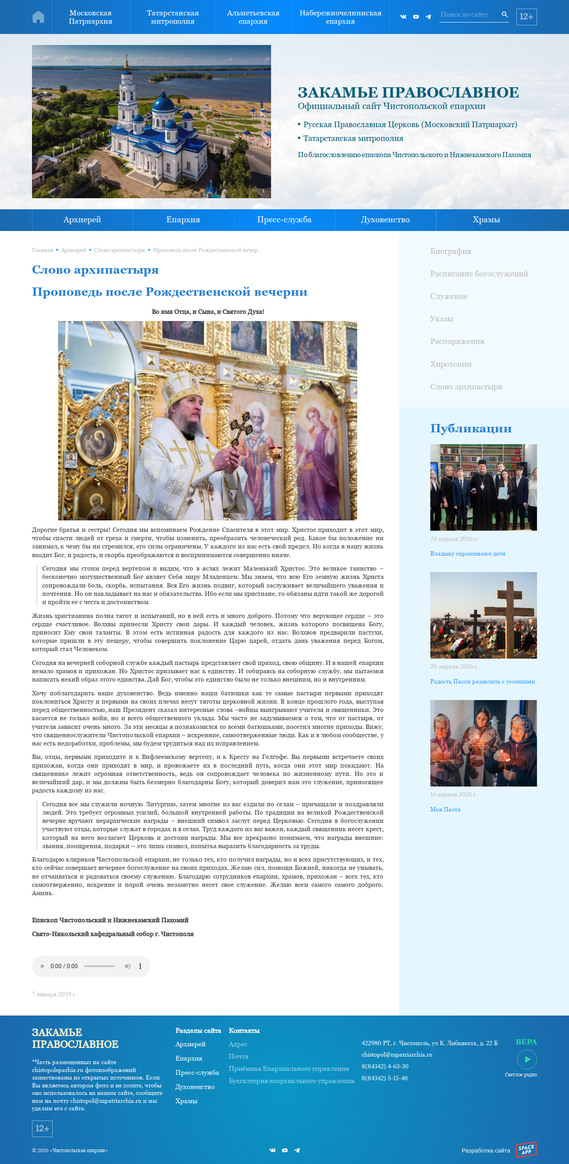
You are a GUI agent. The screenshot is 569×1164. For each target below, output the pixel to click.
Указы (441, 318)
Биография (450, 251)
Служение (449, 296)
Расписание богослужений (479, 273)
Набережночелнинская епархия (340, 17)
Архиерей (82, 219)
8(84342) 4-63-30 (385, 1066)
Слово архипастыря (119, 250)
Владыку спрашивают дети (467, 553)
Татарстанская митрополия (173, 17)
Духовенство (385, 219)
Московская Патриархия (90, 17)
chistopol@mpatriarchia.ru (397, 1054)
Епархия (183, 219)
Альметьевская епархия (253, 17)
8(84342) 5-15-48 (385, 1078)
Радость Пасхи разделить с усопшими (482, 681)
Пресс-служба (284, 219)
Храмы (486, 219)
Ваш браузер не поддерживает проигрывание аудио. (91, 966)
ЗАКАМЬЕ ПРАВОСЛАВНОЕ (408, 92)
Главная (42, 250)
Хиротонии (450, 364)
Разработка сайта (486, 1150)
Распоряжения (457, 341)
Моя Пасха (445, 809)
